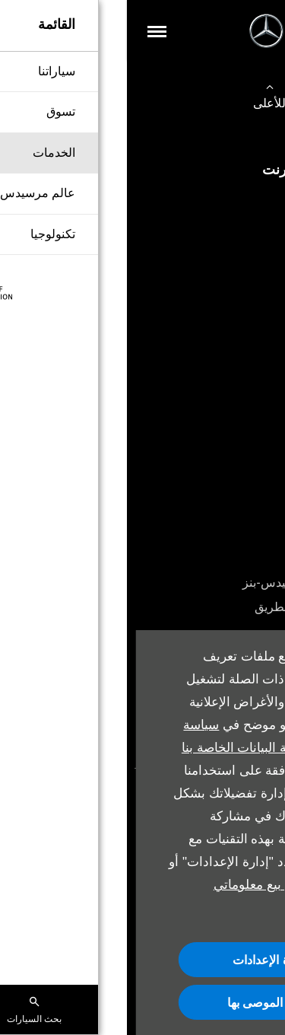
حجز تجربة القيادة (226, 380)
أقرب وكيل (242, 429)
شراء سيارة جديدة (224, 202)
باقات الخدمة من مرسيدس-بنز (193, 583)
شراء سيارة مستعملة (216, 226)
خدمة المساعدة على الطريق (199, 607)
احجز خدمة (242, 533)
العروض (250, 404)
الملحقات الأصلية (227, 557)
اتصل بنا (250, 276)
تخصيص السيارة (229, 252)
